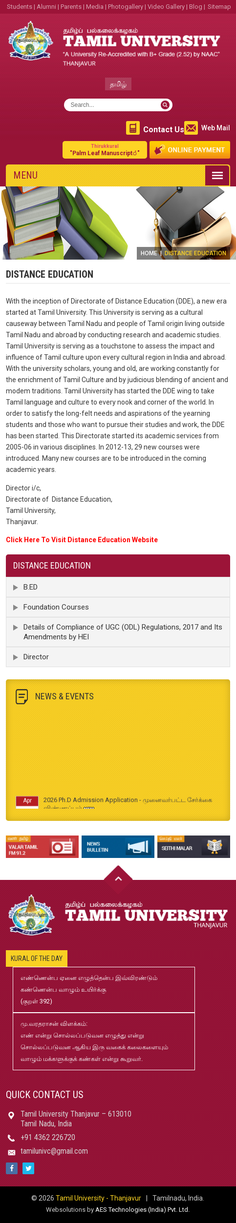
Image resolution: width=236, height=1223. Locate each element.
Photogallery (125, 6)
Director (36, 656)
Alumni (46, 6)
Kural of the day (37, 958)
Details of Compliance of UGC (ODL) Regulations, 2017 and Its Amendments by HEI (122, 632)
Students (19, 6)
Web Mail (215, 128)
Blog (195, 6)
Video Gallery (166, 6)
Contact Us (163, 129)
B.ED (30, 587)
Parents (71, 6)
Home (149, 253)
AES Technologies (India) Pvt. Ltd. (142, 1209)
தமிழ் (118, 84)
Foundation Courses (56, 607)
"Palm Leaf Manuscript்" (105, 150)
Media (95, 6)
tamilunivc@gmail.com (54, 1151)
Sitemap (219, 6)
